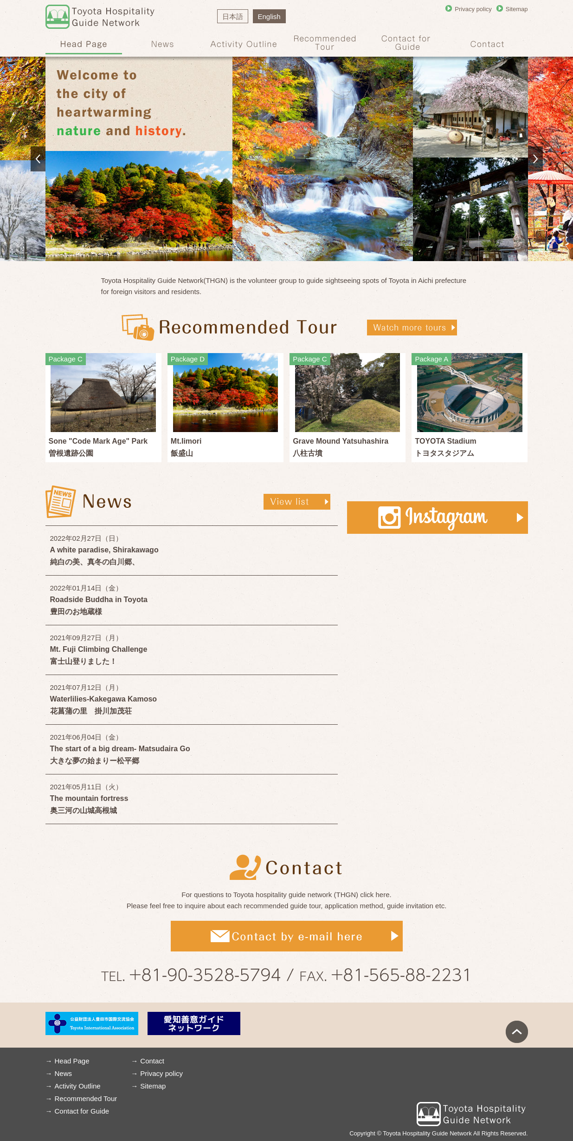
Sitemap (517, 9)
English (269, 16)
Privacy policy (473, 9)
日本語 (232, 16)
